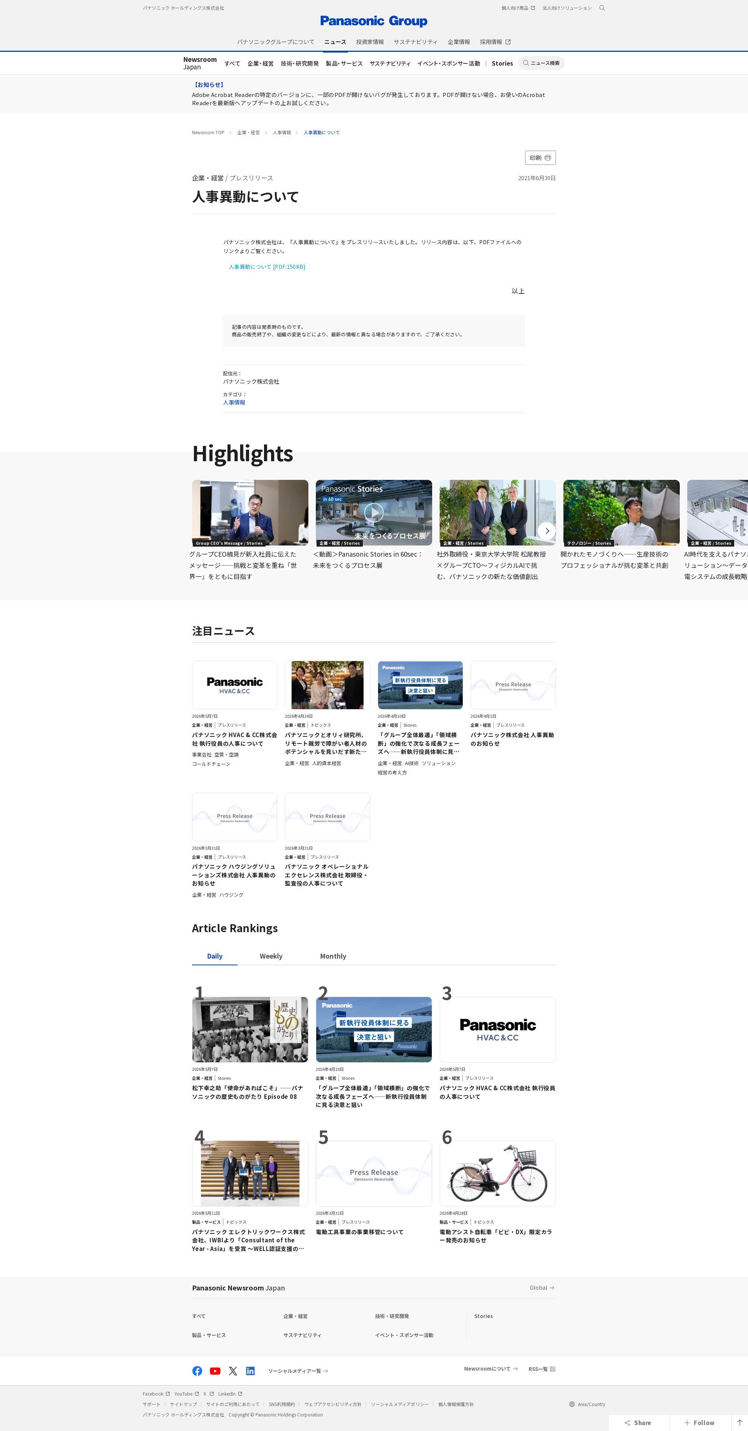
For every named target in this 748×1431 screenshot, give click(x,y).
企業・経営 (261, 63)
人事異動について (322, 132)
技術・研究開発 (300, 63)
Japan (200, 63)
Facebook (156, 1393)
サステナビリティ (390, 63)
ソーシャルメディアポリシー (400, 1404)
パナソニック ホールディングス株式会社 (183, 7)
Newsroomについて (487, 1368)
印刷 (540, 157)
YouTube (187, 1393)
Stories (502, 63)
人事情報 (282, 132)
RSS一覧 (538, 1368)
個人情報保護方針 (456, 1404)
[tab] (271, 956)
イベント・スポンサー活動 (449, 63)
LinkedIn (230, 1393)
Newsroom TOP (208, 132)
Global (538, 1287)
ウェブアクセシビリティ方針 (333, 1404)
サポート (152, 1404)
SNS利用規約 (282, 1404)
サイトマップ (183, 1404)
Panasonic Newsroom (238, 1287)
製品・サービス (344, 63)
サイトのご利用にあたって (233, 1404)
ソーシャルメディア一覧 (294, 1371)
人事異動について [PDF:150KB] (267, 266)
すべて (232, 63)
